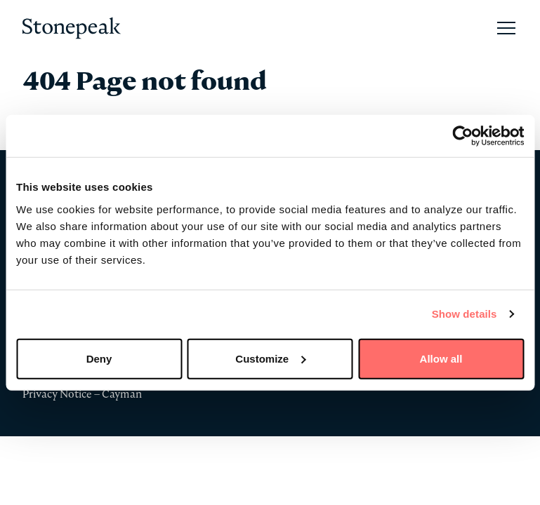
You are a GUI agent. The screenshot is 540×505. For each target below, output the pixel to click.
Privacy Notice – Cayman (82, 393)
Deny (99, 358)
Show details (464, 314)
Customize (270, 358)
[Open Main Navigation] (506, 28)
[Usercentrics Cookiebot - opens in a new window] (462, 136)
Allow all (441, 358)
